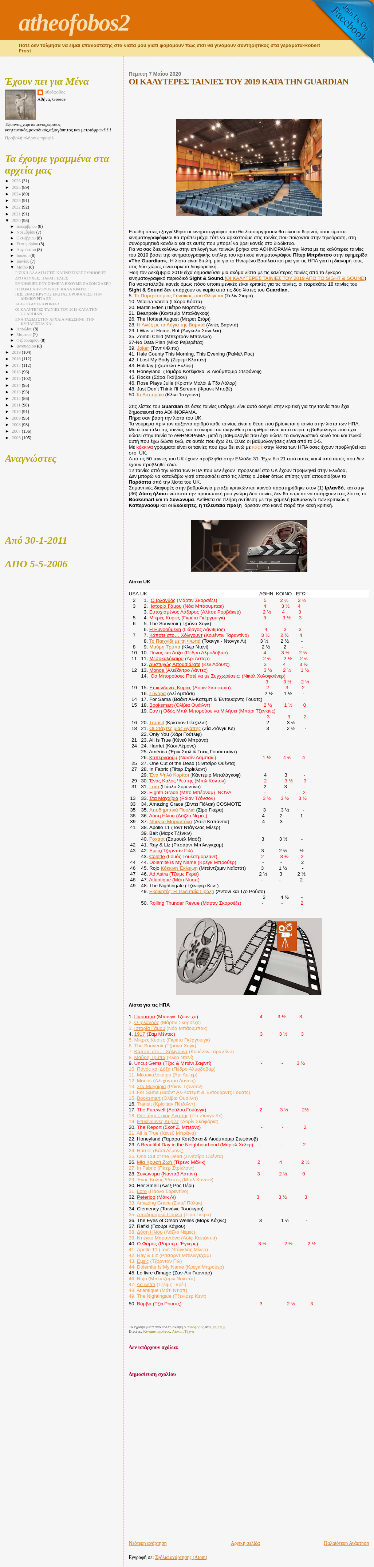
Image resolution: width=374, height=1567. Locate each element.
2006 (16, 437)
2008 (16, 424)
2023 (16, 200)
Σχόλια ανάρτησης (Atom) (181, 1557)
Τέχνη (189, 1331)
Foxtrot (157, 839)
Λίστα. (177, 1331)
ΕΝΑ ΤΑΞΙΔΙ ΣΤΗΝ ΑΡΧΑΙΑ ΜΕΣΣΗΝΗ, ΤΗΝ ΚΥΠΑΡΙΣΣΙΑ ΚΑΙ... (55, 321)
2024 (16, 194)
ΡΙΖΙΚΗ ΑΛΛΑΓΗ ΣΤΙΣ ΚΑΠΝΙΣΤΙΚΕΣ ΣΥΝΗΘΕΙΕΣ (61, 272)
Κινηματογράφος (156, 1331)
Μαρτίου (24, 334)
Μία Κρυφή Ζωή (155, 1162)
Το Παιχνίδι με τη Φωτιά (175, 641)
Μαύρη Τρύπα (164, 647)
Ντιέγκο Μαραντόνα (170, 821)
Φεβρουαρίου (28, 340)
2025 (16, 187)
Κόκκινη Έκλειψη (179, 868)
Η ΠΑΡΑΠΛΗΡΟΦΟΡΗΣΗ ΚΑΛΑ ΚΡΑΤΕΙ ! (52, 289)
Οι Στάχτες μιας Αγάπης (175, 728)
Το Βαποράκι (150, 394)
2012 (16, 398)
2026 (16, 180)
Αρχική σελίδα (245, 1543)
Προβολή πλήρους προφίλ (29, 137)
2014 (16, 385)
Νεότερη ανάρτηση (148, 1543)
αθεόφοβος (55, 92)
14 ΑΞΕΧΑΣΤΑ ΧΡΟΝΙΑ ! (37, 304)
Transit (156, 722)
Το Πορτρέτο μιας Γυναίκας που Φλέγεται (178, 295)
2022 (16, 207)
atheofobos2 (74, 22)
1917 (139, 1034)
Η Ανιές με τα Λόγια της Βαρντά (171, 325)
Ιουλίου (23, 255)
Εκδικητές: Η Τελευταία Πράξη (181, 891)
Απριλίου (24, 329)
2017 (16, 365)
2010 (16, 411)
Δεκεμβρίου (27, 226)
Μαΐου (22, 267)
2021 (16, 214)
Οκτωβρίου (26, 238)
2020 (16, 220)
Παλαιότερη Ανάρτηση (346, 1543)
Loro (154, 786)
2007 (16, 431)
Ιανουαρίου (26, 346)
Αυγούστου (26, 249)
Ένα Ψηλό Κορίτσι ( (170, 775)
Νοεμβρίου (26, 232)
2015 (16, 378)
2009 (16, 418)
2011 (16, 405)
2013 (16, 391)
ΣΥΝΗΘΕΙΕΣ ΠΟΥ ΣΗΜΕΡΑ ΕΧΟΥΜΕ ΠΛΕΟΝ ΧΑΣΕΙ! (63, 283)
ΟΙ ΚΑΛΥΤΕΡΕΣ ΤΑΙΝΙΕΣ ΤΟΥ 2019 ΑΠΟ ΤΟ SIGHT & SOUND (295, 278)
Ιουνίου (23, 261)
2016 (16, 371)
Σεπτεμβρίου (27, 244)
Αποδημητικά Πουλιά (172, 810)
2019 (16, 352)
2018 (16, 358)
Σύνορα (157, 693)
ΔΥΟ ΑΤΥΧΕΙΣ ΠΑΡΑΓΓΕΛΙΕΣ (41, 278)
